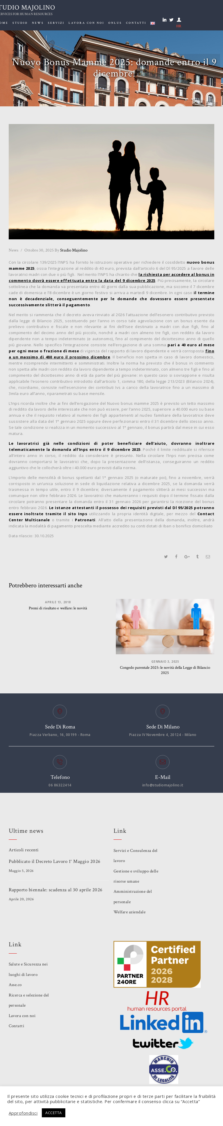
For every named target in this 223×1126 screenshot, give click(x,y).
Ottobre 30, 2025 (39, 250)
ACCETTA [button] (54, 1112)
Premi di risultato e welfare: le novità (58, 608)
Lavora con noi (22, 1015)
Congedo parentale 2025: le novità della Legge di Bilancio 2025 (165, 670)
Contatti (16, 1026)
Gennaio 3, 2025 (165, 661)
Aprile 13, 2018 (58, 602)
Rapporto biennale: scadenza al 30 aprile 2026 (56, 890)
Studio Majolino (71, 250)
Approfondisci (23, 1113)
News (13, 250)
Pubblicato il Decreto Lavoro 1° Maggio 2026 (55, 861)
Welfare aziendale (130, 912)
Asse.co (15, 984)
